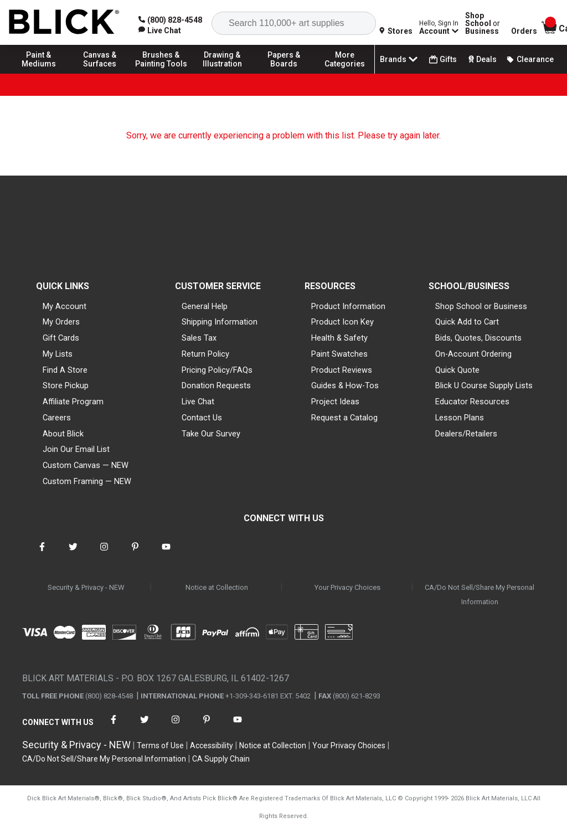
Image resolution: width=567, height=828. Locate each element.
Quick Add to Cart (467, 322)
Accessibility (211, 745)
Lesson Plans (459, 418)
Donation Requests (216, 385)
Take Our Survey (211, 434)
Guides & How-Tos (345, 385)
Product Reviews (341, 370)
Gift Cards (61, 338)
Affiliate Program (73, 402)
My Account (64, 306)
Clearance (530, 59)
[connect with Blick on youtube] (166, 553)
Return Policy (205, 354)
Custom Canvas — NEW (85, 465)
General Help (205, 306)
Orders (524, 31)
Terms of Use (160, 745)
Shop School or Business (481, 306)
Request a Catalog (344, 418)
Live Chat (198, 402)
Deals (481, 59)
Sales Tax (199, 338)
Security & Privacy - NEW (86, 587)
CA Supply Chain (221, 758)
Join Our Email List (76, 449)
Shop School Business (482, 23)
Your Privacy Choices (347, 587)
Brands (400, 59)
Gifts (443, 59)
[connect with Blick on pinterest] (135, 553)
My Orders (61, 322)
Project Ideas (335, 402)
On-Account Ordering (473, 354)
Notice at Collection (216, 587)
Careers (57, 418)
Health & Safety (339, 338)
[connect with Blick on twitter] (73, 553)
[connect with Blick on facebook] (42, 553)
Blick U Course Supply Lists (484, 385)
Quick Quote (457, 370)
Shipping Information (219, 322)
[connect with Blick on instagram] (104, 553)
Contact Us (202, 418)
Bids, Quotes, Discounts (478, 338)
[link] (159, 30)
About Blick (63, 434)
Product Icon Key (342, 322)
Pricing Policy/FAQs (217, 370)
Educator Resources (472, 402)
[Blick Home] (64, 22)
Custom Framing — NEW (87, 481)
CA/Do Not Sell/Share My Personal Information (479, 594)
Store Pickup (66, 385)
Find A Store (65, 370)
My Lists (58, 354)
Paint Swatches (339, 354)
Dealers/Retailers (466, 434)
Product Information (348, 306)
